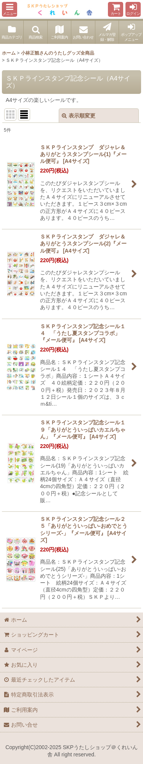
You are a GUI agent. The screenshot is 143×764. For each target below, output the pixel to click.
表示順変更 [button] (78, 116)
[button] (9, 9)
